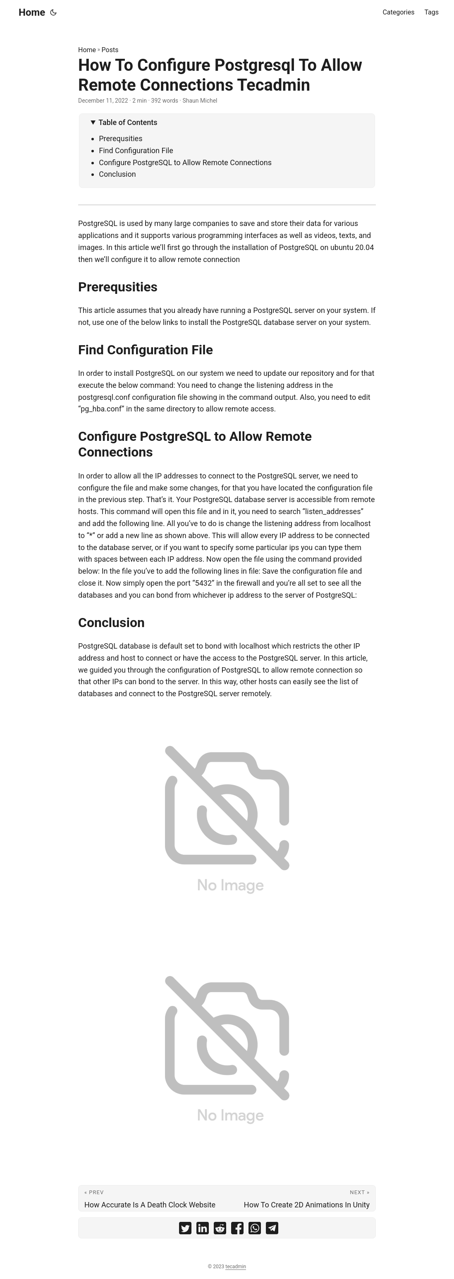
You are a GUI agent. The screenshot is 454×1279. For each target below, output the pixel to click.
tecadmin (235, 1266)
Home (32, 12)
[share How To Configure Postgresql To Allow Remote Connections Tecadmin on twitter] (185, 1230)
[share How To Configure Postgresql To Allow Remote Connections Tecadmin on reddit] (220, 1230)
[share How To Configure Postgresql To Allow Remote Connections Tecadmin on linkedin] (202, 1230)
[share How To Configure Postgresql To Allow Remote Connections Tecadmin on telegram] (272, 1230)
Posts (110, 50)
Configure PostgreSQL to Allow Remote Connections (185, 162)
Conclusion (117, 174)
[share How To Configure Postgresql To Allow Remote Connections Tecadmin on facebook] (237, 1230)
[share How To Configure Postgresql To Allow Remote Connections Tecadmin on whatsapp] (255, 1230)
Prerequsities (120, 138)
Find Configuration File (136, 150)
